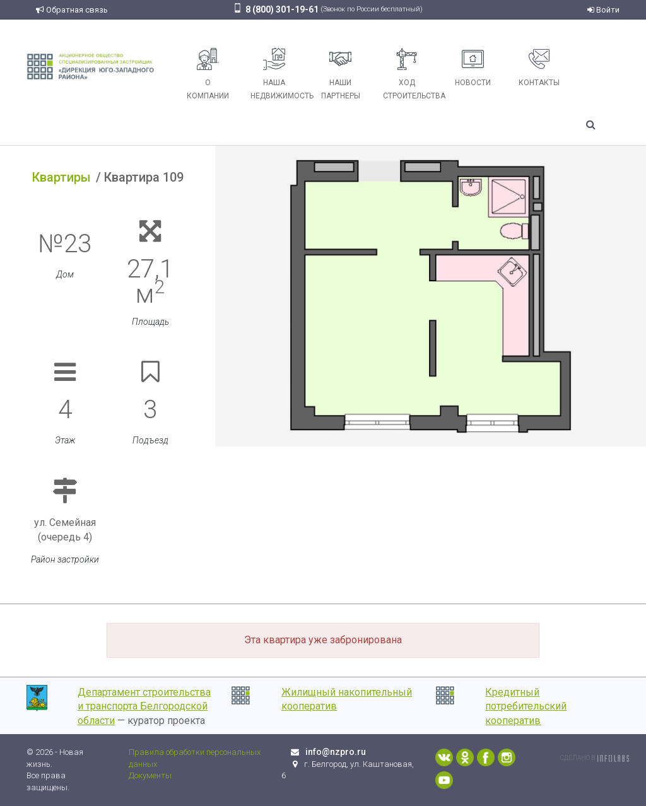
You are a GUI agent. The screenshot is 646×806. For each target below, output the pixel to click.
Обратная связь (72, 10)
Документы (150, 775)
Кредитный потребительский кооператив (526, 706)
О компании (208, 74)
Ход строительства (411, 74)
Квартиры (61, 177)
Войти (603, 10)
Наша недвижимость (278, 74)
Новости (473, 67)
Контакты (539, 67)
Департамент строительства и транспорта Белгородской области (144, 706)
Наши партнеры (340, 74)
